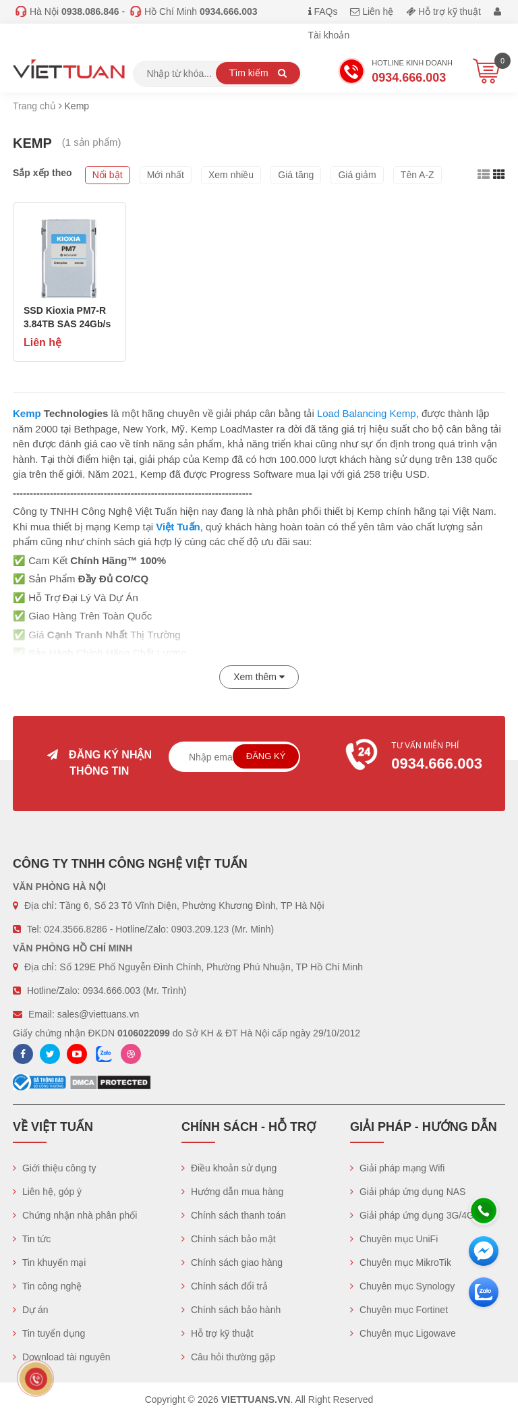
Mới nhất (165, 174)
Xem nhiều (231, 174)
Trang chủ (34, 106)
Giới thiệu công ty (54, 1168)
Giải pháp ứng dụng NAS (407, 1191)
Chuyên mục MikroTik (400, 1262)
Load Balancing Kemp (366, 413)
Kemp (27, 413)
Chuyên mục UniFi (394, 1238)
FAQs (323, 11)
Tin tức (32, 1238)
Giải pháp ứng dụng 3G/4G (412, 1215)
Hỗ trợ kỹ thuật (443, 11)
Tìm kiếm (258, 72)
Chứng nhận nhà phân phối (75, 1215)
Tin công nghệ (47, 1286)
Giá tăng (296, 174)
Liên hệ (371, 11)
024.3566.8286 (75, 929)
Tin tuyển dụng (49, 1333)
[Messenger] (483, 1251)
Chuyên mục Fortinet (399, 1309)
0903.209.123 (200, 929)
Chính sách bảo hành (231, 1309)
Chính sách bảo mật (228, 1238)
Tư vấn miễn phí (418, 758)
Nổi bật (107, 174)
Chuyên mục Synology (402, 1286)
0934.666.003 (111, 990)
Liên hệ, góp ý (47, 1191)
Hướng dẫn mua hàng (232, 1191)
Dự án (30, 1309)
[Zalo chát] (483, 1292)
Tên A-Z (417, 174)
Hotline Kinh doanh (395, 73)
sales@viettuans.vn (98, 1014)
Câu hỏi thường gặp (228, 1357)
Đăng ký (266, 756)
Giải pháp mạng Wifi (397, 1168)
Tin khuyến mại (49, 1262)
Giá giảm (357, 174)
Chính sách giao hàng (232, 1262)
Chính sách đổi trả (224, 1286)
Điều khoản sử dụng (229, 1168)
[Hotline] (483, 1210)
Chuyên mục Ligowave (403, 1333)
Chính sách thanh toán (233, 1215)
